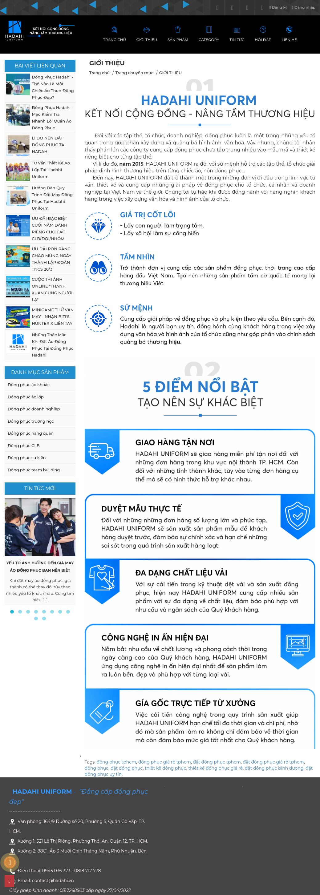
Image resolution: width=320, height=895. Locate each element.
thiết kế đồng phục (165, 768)
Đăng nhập (303, 7)
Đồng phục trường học (31, 421)
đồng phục (97, 768)
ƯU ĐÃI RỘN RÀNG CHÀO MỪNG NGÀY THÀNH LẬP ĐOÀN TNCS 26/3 (51, 259)
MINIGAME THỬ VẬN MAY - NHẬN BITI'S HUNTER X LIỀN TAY (53, 316)
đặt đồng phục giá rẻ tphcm (273, 762)
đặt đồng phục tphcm (217, 762)
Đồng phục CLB (24, 445)
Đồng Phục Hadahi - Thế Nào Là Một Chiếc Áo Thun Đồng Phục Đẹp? (53, 87)
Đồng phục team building (34, 469)
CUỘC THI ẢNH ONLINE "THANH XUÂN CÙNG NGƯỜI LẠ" (52, 289)
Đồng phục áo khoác (29, 384)
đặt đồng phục (127, 768)
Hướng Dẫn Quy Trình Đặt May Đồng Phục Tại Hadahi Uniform (52, 198)
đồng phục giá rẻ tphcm (164, 762)
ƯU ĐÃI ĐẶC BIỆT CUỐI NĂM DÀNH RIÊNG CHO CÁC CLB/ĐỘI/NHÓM (49, 228)
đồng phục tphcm (116, 762)
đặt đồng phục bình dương (274, 768)
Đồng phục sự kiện (27, 457)
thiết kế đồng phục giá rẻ (215, 768)
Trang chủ (99, 72)
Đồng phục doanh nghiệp (34, 408)
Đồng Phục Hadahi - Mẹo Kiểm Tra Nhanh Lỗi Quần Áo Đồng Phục (52, 117)
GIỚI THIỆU (170, 72)
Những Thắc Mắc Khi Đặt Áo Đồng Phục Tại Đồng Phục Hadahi (52, 344)
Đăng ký (278, 7)
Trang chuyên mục (134, 72)
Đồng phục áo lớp (26, 396)
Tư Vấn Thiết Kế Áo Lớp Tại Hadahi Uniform (51, 169)
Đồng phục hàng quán (31, 433)
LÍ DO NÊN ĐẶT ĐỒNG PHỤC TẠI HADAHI (48, 144)
